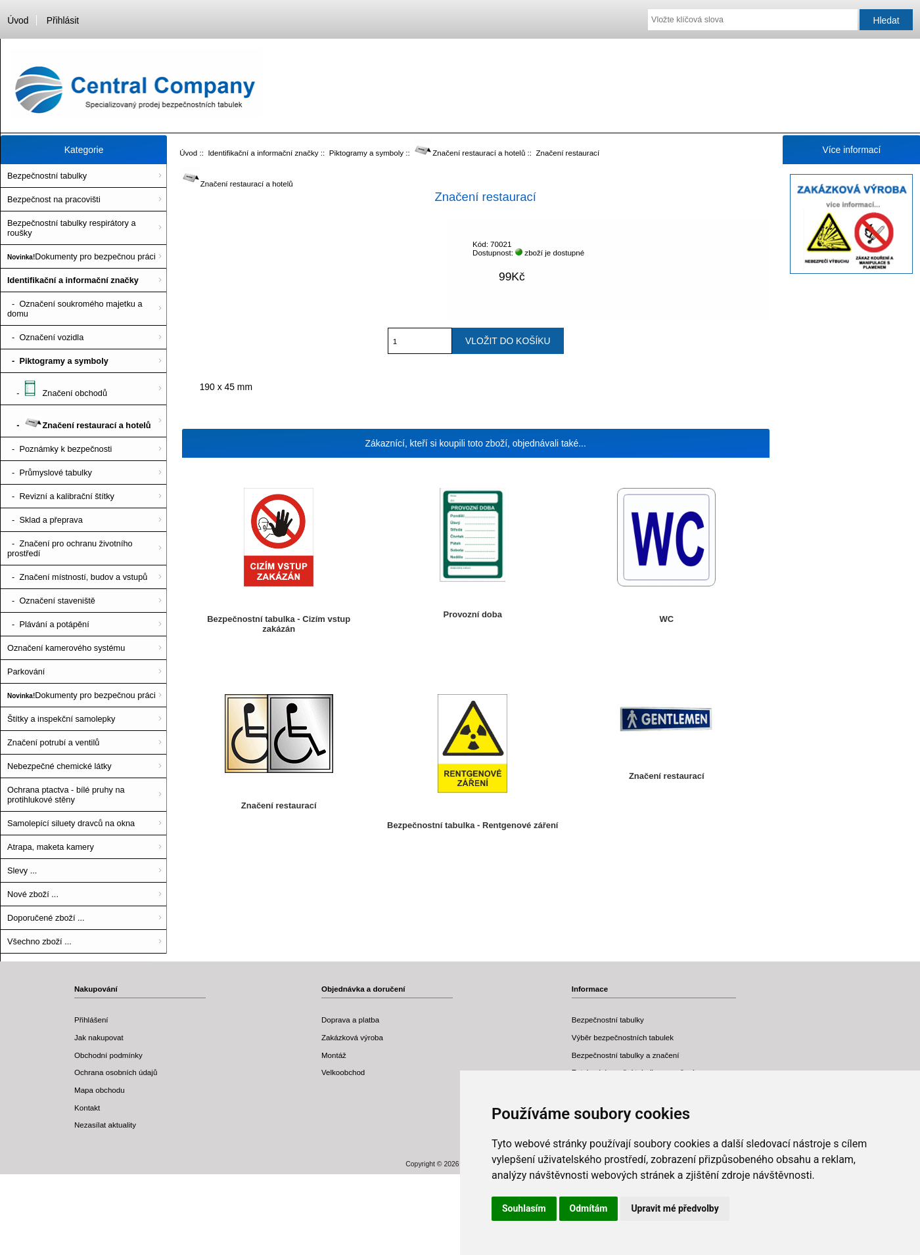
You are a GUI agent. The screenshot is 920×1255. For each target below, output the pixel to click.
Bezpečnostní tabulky (47, 176)
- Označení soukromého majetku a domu (75, 309)
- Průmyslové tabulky (49, 472)
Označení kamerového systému (66, 648)
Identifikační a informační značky (263, 152)
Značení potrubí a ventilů (53, 742)
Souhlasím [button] (524, 1208)
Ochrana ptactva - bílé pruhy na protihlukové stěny (66, 794)
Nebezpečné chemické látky (59, 766)
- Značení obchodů (57, 389)
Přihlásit (63, 20)
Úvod (17, 20)
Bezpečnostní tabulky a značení (625, 1055)
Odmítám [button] (589, 1208)
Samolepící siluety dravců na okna (71, 823)
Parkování (26, 671)
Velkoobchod (343, 1072)
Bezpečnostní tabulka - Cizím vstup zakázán (278, 624)
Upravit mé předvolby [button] (674, 1208)
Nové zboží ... (32, 894)
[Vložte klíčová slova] (753, 19)
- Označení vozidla (45, 337)
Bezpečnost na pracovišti (54, 199)
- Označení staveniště (51, 600)
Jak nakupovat (99, 1037)
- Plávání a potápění (48, 624)
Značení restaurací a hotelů (469, 152)
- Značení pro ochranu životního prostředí (70, 548)
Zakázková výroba (352, 1037)
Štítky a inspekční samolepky (61, 719)
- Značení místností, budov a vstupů (77, 577)
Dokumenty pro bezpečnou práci (81, 256)
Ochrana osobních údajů (115, 1072)
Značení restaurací (279, 805)
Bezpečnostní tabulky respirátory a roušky (71, 228)
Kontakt (87, 1107)
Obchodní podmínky (108, 1055)
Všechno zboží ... (39, 941)
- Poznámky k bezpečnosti (59, 449)
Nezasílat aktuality (105, 1124)
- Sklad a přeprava (45, 520)
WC (666, 619)
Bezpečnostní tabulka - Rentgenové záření (472, 825)
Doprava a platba (350, 1019)
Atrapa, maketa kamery (50, 847)
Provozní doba (473, 614)
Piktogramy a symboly (366, 152)
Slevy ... (22, 870)
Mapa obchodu (99, 1090)
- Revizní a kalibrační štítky (60, 496)
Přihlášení (91, 1019)
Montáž (333, 1055)
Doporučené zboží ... (46, 918)
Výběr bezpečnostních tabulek (623, 1037)
